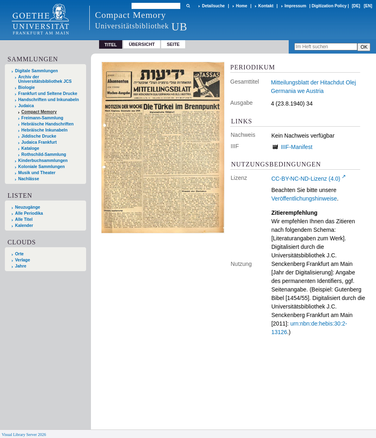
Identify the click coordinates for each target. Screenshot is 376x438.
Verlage (22, 260)
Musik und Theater (37, 172)
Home (241, 6)
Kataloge (30, 148)
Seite (173, 44)
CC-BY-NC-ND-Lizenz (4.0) (305, 178)
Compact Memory (39, 112)
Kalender (24, 225)
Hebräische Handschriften (48, 124)
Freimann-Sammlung (42, 118)
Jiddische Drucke (39, 136)
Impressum (295, 6)
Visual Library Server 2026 (24, 434)
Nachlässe (28, 179)
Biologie (26, 87)
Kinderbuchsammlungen (43, 160)
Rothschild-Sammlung (44, 154)
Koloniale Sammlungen (41, 166)
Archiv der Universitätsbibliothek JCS (45, 79)
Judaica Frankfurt (39, 142)
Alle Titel (23, 219)
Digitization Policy (328, 6)
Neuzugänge (27, 207)
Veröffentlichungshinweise (304, 198)
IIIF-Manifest (297, 147)
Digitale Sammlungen (36, 71)
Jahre (20, 266)
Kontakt (265, 6)
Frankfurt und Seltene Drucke (48, 93)
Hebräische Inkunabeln (45, 130)
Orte (19, 254)
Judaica (26, 106)
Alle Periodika (29, 213)
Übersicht (142, 44)
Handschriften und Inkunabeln (48, 99)
